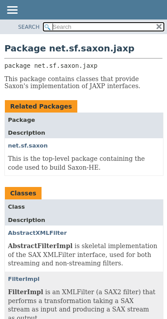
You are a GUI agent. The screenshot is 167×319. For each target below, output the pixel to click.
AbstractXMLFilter (37, 233)
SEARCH (29, 27)
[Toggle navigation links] (11, 10)
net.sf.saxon (28, 145)
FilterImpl (23, 279)
